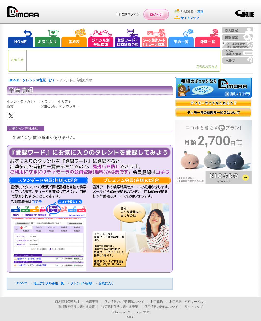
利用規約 (157, 301)
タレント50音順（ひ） (39, 80)
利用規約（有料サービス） (187, 301)
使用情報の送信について (161, 307)
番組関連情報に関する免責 (76, 307)
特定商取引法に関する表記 (119, 307)
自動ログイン (130, 14)
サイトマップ (194, 307)
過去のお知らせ (206, 66)
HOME (13, 80)
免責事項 (92, 301)
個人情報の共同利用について (124, 301)
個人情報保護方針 (67, 301)
